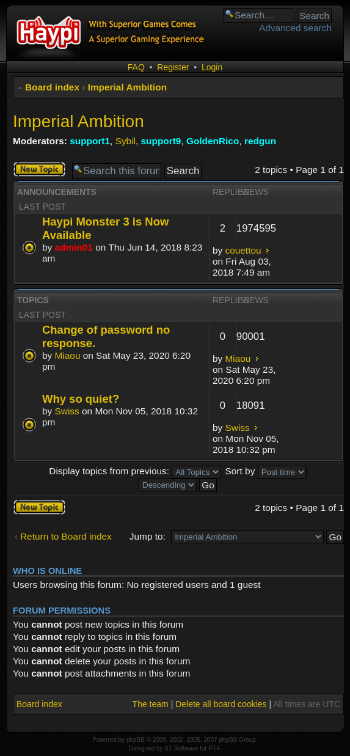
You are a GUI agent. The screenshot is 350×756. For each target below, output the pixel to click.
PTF (213, 748)
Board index (52, 87)
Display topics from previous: (135, 471)
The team (151, 704)
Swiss (67, 411)
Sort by (266, 471)
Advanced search (295, 28)
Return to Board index (66, 536)
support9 (161, 141)
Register (173, 67)
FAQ (136, 67)
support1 (90, 141)
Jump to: (147, 536)
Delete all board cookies (220, 704)
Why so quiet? (80, 398)
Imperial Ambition (127, 87)
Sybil (125, 141)
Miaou (68, 355)
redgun (260, 141)
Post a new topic (39, 169)
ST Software (181, 748)
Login (212, 67)
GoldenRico (212, 141)
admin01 (74, 247)
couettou (243, 250)
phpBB (135, 739)
